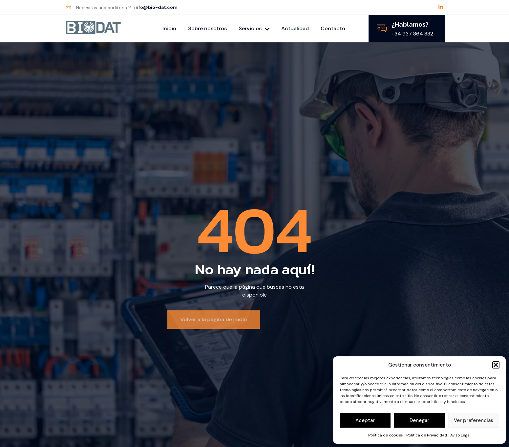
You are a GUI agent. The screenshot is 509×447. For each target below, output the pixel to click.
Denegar (419, 420)
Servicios (254, 28)
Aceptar (365, 420)
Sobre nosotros (207, 28)
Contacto (333, 28)
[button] (496, 365)
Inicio (169, 28)
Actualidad (295, 28)
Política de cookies (385, 435)
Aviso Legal (460, 435)
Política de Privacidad (426, 435)
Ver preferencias (473, 420)
